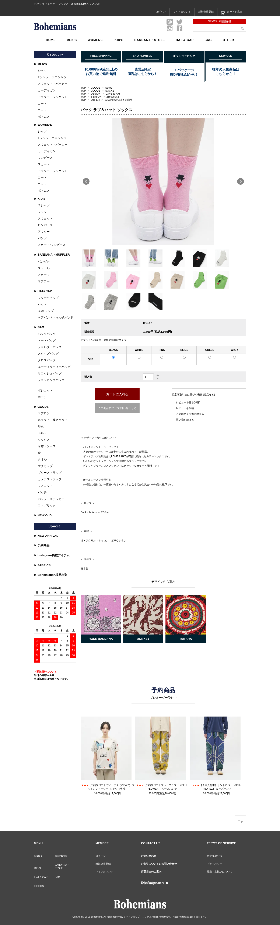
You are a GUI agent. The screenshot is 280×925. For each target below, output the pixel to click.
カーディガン (47, 90)
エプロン (44, 413)
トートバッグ (47, 340)
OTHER (228, 40)
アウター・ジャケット (52, 97)
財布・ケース (47, 446)
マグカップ (45, 466)
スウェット (45, 218)
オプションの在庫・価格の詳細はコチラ (103, 340)
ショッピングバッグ (51, 380)
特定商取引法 (214, 855)
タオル (42, 459)
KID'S (119, 40)
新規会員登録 (206, 11)
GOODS (96, 87)
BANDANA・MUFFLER (54, 254)
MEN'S (72, 40)
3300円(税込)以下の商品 (119, 99)
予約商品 (43, 545)
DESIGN (96, 93)
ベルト (42, 433)
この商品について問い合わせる (117, 408)
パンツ (42, 238)
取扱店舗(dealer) (152, 883)
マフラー (44, 281)
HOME (51, 40)
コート (42, 103)
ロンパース (45, 225)
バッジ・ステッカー (51, 499)
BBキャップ (46, 311)
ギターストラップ (50, 472)
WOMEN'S (96, 40)
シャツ (42, 70)
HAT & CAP (185, 40)
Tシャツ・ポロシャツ (52, 77)
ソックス (44, 439)
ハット (42, 304)
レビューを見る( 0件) (188, 402)
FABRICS (44, 565)
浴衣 (41, 426)
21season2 (112, 96)
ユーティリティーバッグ (54, 366)
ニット (42, 110)
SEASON (96, 96)
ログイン (160, 11)
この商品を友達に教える (190, 413)
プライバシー (214, 863)
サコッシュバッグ (50, 373)
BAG (208, 40)
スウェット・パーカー (52, 83)
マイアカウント (182, 11)
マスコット (45, 485)
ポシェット (45, 390)
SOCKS (109, 90)
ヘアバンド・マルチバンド (55, 317)
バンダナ (44, 261)
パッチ (42, 492)
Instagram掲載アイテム (54, 555)
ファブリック (47, 505)
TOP (83, 87)
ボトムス (44, 116)
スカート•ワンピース (52, 244)
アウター (44, 231)
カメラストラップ (50, 479)
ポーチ (42, 397)
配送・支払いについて (219, 871)
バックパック (47, 334)
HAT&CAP (45, 291)
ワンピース (45, 157)
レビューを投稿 (185, 408)
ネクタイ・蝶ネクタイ (52, 420)
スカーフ (44, 274)
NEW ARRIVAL (48, 535)
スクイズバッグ (48, 353)
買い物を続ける (185, 419)
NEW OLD (45, 515)
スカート (44, 164)
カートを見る (231, 12)
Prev (86, 181)
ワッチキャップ (48, 297)
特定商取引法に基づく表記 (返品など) (193, 394)
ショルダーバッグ (50, 347)
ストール (44, 268)
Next (240, 181)
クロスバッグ (47, 360)
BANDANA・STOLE (149, 40)
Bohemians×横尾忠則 (52, 575)
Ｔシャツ (44, 205)
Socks (108, 87)
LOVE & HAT (113, 93)
